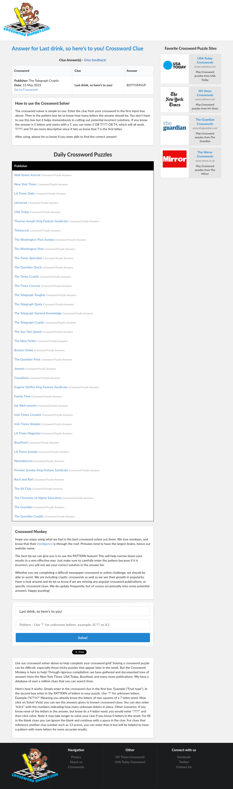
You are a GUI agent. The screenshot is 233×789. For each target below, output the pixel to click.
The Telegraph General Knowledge (53, 313)
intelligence (45, 544)
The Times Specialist (44, 258)
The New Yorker (41, 341)
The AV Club (38, 488)
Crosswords (76, 767)
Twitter (184, 762)
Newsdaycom (39, 461)
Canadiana (37, 378)
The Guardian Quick (43, 267)
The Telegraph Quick (44, 304)
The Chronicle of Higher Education (53, 498)
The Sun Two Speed (43, 331)
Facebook (184, 757)
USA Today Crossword (130, 762)
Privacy (76, 757)
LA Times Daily (40, 193)
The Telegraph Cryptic (45, 322)
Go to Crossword (26, 89)
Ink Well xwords (41, 405)
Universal (36, 202)
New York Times (41, 184)
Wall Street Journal (43, 175)
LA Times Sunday (41, 451)
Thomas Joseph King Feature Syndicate (56, 221)
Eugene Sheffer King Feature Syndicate (56, 387)
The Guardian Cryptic (44, 516)
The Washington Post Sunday (50, 239)
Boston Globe (39, 350)
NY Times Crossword (130, 757)
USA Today (37, 212)
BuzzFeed (36, 442)
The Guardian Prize (43, 359)
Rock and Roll (39, 479)
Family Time (38, 396)
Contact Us (183, 767)
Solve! (83, 637)
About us (76, 762)
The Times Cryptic (42, 276)
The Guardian (39, 507)
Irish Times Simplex (43, 424)
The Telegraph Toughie (45, 295)
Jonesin (35, 368)
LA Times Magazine (43, 433)
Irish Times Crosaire (43, 415)
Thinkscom (37, 230)
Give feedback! (95, 60)
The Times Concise (43, 286)
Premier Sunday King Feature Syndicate (57, 470)
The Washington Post (44, 249)
